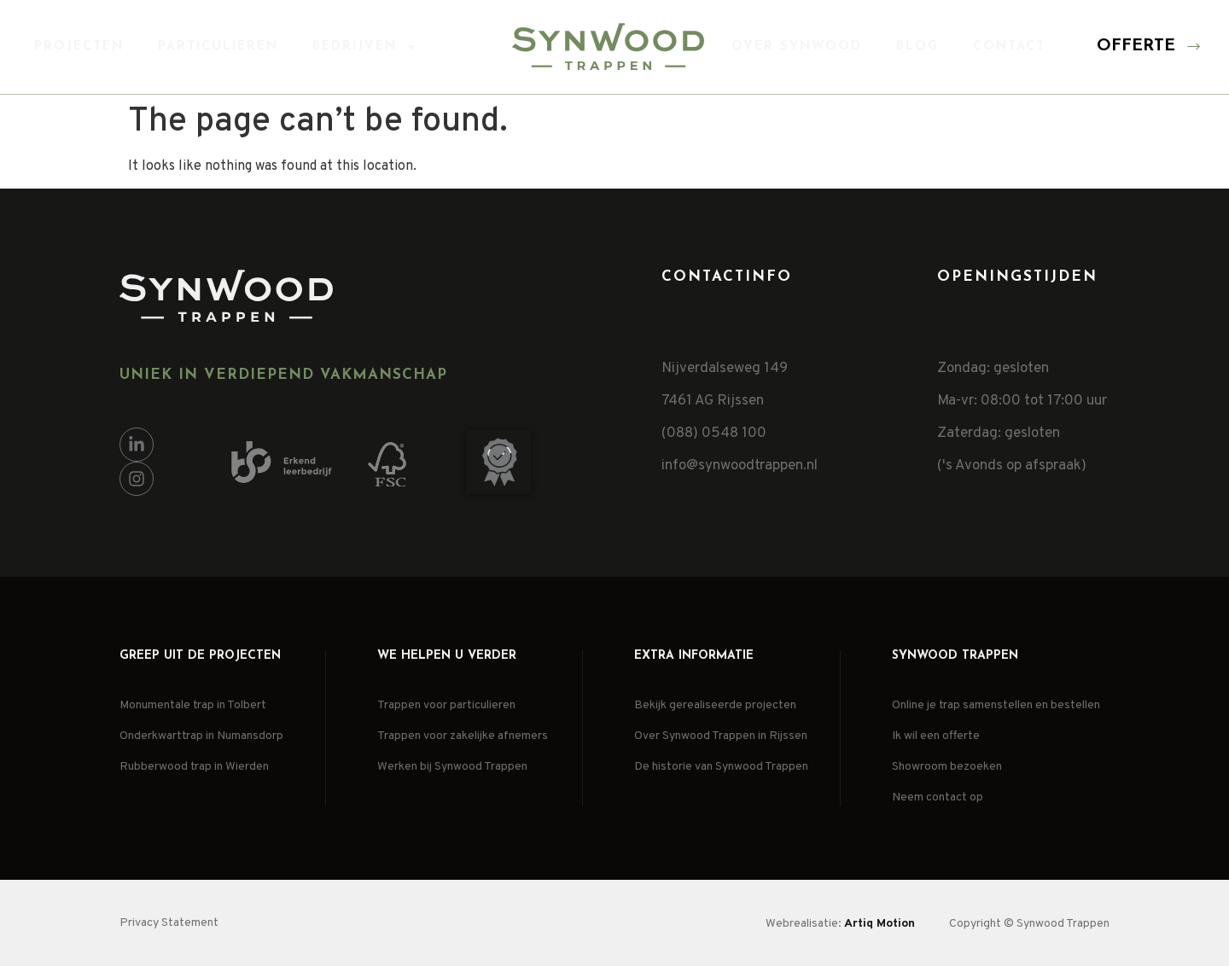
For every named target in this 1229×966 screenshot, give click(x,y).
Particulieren (218, 46)
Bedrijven (364, 46)
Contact (1009, 46)
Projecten (79, 46)
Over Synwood (796, 46)
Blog (917, 46)
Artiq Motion (879, 924)
